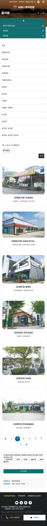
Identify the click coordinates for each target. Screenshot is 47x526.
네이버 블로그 (21, 503)
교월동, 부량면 (7, 108)
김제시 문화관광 (23, 7)
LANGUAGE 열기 (38, 2)
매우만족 (9, 460)
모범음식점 (6, 66)
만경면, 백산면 (7, 128)
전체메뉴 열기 (43, 2)
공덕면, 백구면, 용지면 (10, 135)
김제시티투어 (13, 2)
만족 (18, 460)
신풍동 (4, 101)
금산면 (4, 121)
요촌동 (4, 87)
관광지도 (36, 518)
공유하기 (38, 13)
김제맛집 (5, 73)
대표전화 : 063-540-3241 (14, 509)
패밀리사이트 (30, 2)
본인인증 (21, 2)
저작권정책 (21, 496)
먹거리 (5, 31)
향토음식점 (6, 52)
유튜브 (17, 503)
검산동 (4, 94)
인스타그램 (26, 503)
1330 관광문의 (14, 518)
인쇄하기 (43, 13)
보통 (25, 460)
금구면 (4, 115)
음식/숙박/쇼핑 (9, 26)
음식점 (5, 36)
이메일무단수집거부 (34, 496)
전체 (3, 46)
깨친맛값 (5, 59)
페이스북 (30, 503)
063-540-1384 (18, 484)
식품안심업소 (7, 80)
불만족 (33, 460)
